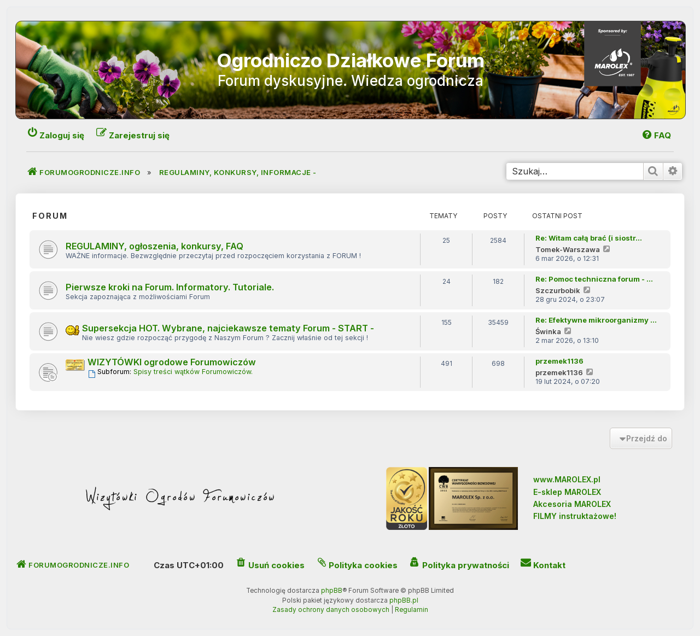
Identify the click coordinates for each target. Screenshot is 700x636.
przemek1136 (559, 361)
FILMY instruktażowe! (574, 516)
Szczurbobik (557, 290)
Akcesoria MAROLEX (572, 504)
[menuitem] (656, 135)
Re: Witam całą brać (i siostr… (588, 238)
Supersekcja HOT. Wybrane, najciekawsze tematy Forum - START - (228, 328)
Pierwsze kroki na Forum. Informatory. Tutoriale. (170, 287)
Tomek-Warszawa (567, 249)
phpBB (331, 590)
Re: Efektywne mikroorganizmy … (596, 320)
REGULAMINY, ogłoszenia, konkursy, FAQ (154, 246)
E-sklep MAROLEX (567, 492)
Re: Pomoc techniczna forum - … (594, 279)
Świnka (548, 331)
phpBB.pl (403, 600)
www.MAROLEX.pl (566, 479)
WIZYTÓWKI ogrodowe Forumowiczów (172, 362)
